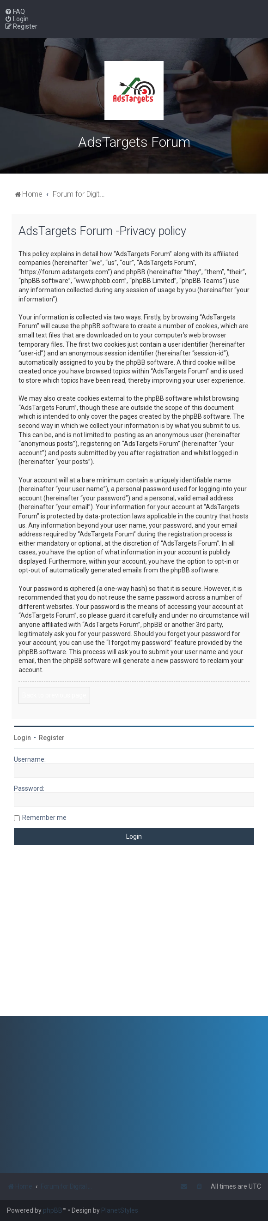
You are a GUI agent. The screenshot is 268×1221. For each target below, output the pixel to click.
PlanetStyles (119, 1210)
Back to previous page (54, 695)
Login (22, 737)
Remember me (44, 817)
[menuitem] (15, 11)
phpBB (52, 1210)
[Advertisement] (134, 937)
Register (52, 737)
